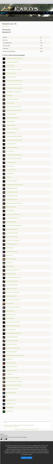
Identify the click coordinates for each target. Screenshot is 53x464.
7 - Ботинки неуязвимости (12, 62)
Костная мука (9, 262)
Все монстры (5, 26)
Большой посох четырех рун (13, 240)
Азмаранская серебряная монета (14, 203)
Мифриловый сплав (11, 314)
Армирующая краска (11, 207)
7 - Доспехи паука (10, 103)
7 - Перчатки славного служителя (14, 140)
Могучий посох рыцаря (11, 344)
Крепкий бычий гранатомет (12, 270)
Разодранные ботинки (11, 366)
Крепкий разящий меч (11, 296)
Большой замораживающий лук (14, 225)
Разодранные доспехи (11, 370)
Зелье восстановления (11, 251)
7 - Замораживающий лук (12, 117)
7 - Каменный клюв (10, 125)
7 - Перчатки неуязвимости (12, 129)
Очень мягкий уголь (11, 362)
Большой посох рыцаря (11, 236)
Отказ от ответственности (33, 429)
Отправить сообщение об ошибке (10, 426)
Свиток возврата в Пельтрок (13, 377)
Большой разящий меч (11, 244)
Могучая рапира (10, 318)
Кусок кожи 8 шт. (10, 303)
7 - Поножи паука (10, 151)
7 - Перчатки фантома (11, 143)
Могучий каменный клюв (12, 340)
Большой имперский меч (12, 229)
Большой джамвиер (11, 221)
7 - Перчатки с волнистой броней (14, 136)
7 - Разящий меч (10, 173)
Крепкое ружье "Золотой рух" (13, 299)
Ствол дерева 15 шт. (11, 400)
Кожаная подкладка (11, 259)
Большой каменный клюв (12, 233)
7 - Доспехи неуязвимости (12, 99)
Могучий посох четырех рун (12, 348)
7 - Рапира (8, 177)
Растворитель (9, 374)
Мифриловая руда (10, 311)
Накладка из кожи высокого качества (15, 355)
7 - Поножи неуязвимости (12, 147)
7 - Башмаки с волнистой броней (14, 58)
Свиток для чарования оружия (13, 385)
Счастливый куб (10, 407)
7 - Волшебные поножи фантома (14, 91)
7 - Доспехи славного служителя (14, 110)
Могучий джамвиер (10, 329)
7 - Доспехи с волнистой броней (14, 106)
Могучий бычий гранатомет (12, 325)
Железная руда (9, 247)
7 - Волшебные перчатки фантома (14, 88)
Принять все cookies (26, 457)
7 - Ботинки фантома (11, 73)
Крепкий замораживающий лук (13, 277)
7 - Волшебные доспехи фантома (14, 84)
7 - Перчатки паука (10, 132)
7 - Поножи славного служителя (13, 158)
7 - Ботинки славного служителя (14, 69)
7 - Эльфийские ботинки (12, 188)
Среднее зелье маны (11, 392)
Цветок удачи (9, 411)
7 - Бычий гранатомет (11, 77)
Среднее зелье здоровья (12, 388)
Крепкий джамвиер (10, 273)
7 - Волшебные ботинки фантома (14, 80)
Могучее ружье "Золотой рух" (13, 322)
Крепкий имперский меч (12, 281)
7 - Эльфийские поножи (11, 199)
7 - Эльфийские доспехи (12, 192)
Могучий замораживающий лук (13, 333)
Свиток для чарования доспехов (14, 381)
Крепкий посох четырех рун (12, 292)
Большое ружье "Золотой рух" (13, 214)
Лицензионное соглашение (20, 429)
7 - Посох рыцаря (10, 166)
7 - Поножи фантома (11, 162)
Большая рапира (10, 210)
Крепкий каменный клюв (12, 285)
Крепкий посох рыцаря (11, 288)
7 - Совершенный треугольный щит (14, 184)
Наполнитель (9, 359)
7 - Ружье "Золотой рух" (11, 181)
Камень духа (9, 255)
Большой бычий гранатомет (13, 218)
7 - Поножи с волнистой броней (13, 155)
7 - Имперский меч (10, 121)
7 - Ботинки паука (10, 65)
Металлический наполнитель (13, 307)
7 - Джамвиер (9, 95)
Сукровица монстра (11, 403)
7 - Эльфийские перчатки (12, 195)
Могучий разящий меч (11, 351)
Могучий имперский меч (12, 337)
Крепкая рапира (10, 266)
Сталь (7, 396)
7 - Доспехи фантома (11, 114)
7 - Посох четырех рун (11, 169)
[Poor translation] (5, 439)
